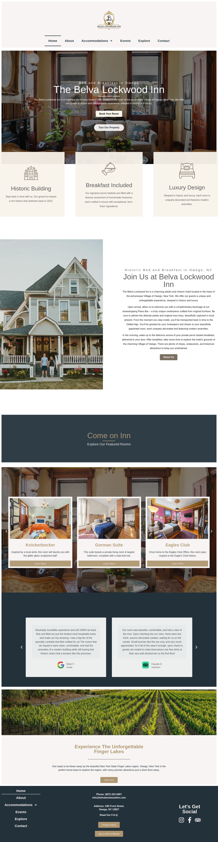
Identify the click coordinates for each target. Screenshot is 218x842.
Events (125, 40)
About (69, 40)
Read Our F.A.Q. (109, 815)
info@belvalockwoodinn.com (109, 797)
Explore (144, 40)
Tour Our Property (109, 137)
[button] (21, 720)
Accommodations (97, 41)
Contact (164, 40)
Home (52, 40)
